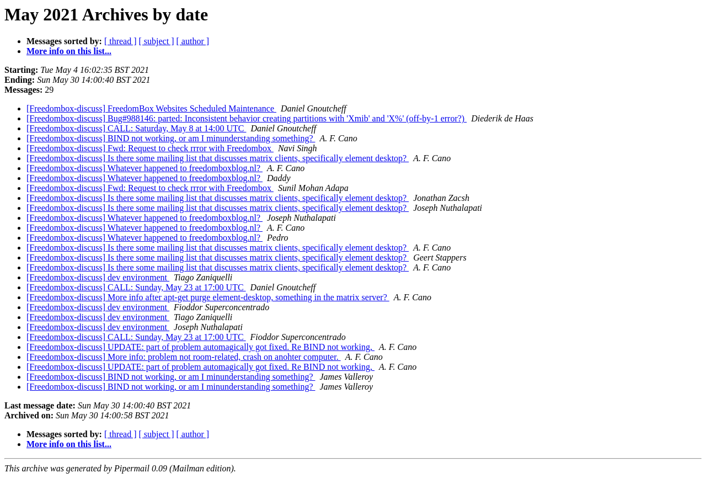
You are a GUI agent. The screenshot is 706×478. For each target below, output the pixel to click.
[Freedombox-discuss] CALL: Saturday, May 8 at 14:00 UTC (136, 128)
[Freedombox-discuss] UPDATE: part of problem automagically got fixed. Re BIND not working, (200, 347)
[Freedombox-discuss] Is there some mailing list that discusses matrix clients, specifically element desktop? (217, 158)
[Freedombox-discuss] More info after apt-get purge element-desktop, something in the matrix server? (207, 297)
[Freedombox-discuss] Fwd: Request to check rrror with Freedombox (150, 148)
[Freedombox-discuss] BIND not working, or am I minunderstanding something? (170, 138)
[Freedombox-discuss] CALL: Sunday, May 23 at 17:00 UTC (136, 287)
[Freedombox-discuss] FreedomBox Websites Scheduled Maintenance (151, 108)
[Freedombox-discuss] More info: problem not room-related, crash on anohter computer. (183, 357)
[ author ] (193, 41)
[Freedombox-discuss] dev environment (97, 277)
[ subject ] (156, 41)
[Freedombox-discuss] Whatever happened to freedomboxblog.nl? (144, 168)
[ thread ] (120, 41)
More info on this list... (68, 51)
